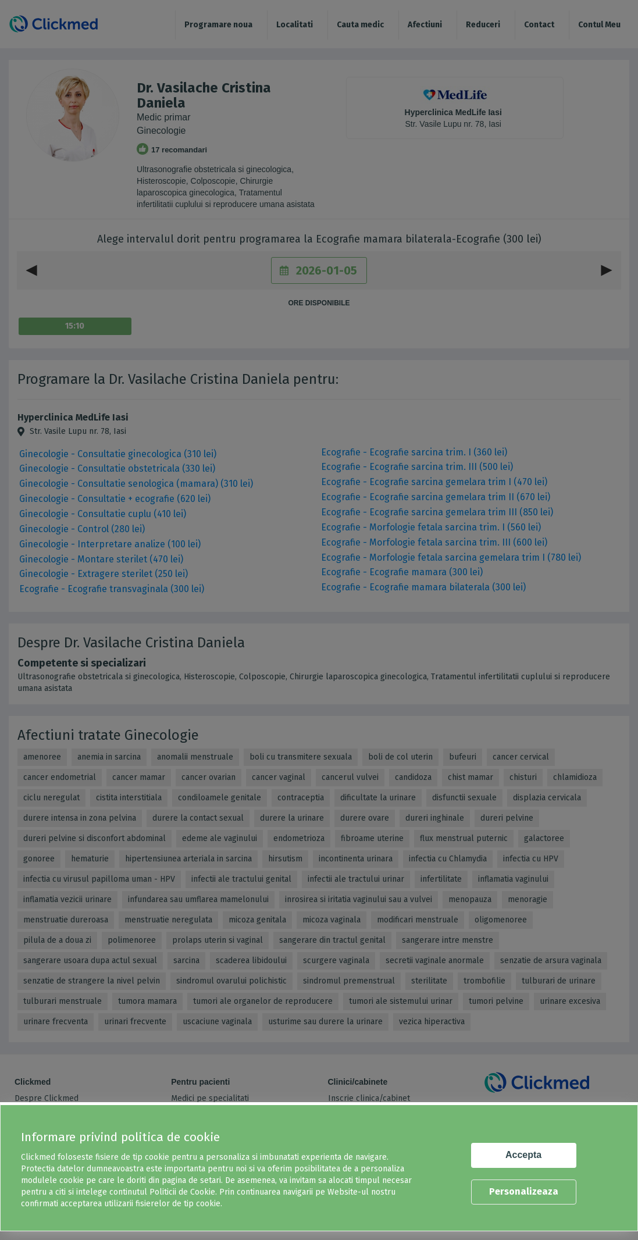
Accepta (523, 1155)
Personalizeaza (523, 1191)
